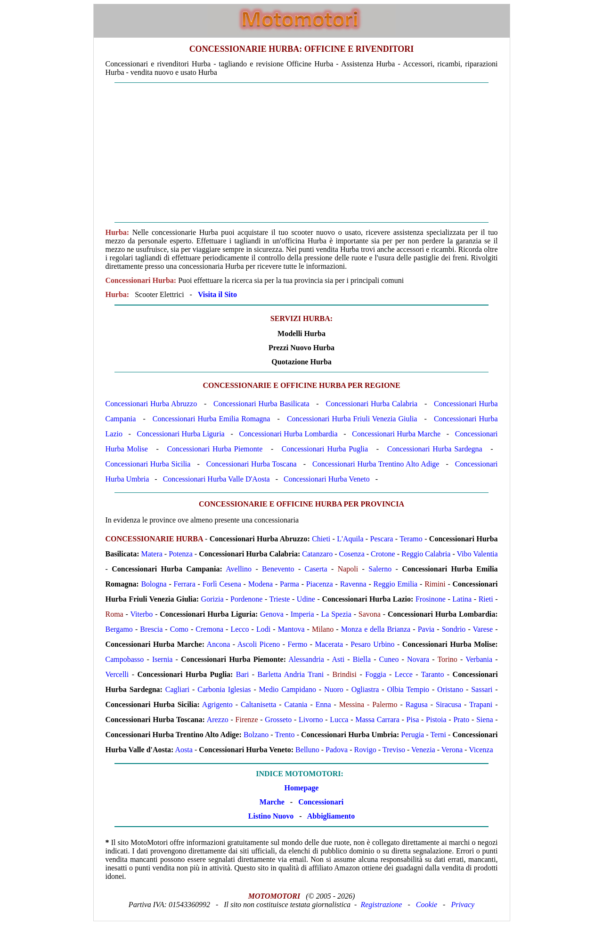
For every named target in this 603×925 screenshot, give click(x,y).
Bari (242, 674)
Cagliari (177, 689)
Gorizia (212, 599)
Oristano (450, 689)
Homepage (302, 788)
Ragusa (417, 704)
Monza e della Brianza (376, 629)
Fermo (298, 644)
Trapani (480, 704)
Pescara (381, 539)
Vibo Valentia (476, 554)
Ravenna (353, 584)
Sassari (481, 689)
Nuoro (333, 689)
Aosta (184, 750)
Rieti (486, 599)
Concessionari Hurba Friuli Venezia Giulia (352, 419)
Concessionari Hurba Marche (396, 434)
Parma (289, 584)
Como (179, 629)
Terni (438, 735)
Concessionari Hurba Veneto (327, 479)
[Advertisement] (301, 152)
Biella (362, 659)
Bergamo (119, 629)
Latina (462, 599)
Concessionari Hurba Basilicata (261, 404)
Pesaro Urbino (372, 644)
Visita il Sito (217, 294)
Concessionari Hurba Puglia (325, 449)
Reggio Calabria (425, 554)
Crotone (383, 554)
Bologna (153, 584)
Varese (483, 629)
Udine (306, 599)
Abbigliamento (331, 816)
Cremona (209, 629)
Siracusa (448, 704)
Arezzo (217, 720)
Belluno (307, 750)
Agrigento (217, 704)
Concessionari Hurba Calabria (371, 404)
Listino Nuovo (270, 816)
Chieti (321, 539)
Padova (337, 750)
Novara (418, 659)
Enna (323, 704)
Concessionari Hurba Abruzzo (151, 404)
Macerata (329, 644)
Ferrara (185, 584)
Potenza (181, 554)
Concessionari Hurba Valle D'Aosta (216, 479)
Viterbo (141, 614)
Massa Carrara (377, 720)
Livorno (311, 720)
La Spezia (336, 614)
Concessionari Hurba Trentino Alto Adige (375, 464)
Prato (461, 720)
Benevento (278, 569)
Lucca (339, 720)
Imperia (302, 614)
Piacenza (319, 584)
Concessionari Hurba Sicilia (148, 464)
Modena (260, 584)
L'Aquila (350, 539)
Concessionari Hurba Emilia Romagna (211, 419)
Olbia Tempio (408, 689)
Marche (272, 802)
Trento (284, 735)
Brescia (151, 629)
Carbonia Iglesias (224, 689)
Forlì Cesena (222, 584)
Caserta (316, 569)
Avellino (239, 569)
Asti (338, 659)
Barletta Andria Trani (291, 674)
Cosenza (352, 554)
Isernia (162, 659)
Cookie (426, 905)
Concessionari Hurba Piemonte (214, 449)
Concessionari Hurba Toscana (251, 464)
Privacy (462, 905)
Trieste (279, 599)
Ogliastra (365, 689)
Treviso (394, 750)
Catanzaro (317, 554)
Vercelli (117, 674)
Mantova (291, 629)
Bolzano (256, 735)
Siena (484, 720)
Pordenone (246, 599)
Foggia (375, 674)
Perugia (412, 735)
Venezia (423, 750)
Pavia (426, 629)
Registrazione (381, 905)
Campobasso (125, 659)
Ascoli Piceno (258, 644)
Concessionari (320, 802)
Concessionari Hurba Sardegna (434, 449)
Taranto (432, 674)
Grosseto (278, 720)
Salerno (379, 569)
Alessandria (306, 659)
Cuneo (389, 659)
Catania (296, 704)
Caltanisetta (259, 704)
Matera (152, 554)
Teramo (411, 539)
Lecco (239, 629)
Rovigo (365, 750)
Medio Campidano (287, 689)
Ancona (218, 644)
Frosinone (431, 599)
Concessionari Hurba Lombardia (288, 434)
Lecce (404, 674)
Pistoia (436, 720)
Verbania (478, 659)
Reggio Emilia (396, 584)
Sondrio (454, 629)
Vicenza (481, 750)
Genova (272, 614)
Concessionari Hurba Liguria (181, 434)
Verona (452, 750)
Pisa (413, 720)
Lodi (263, 629)
